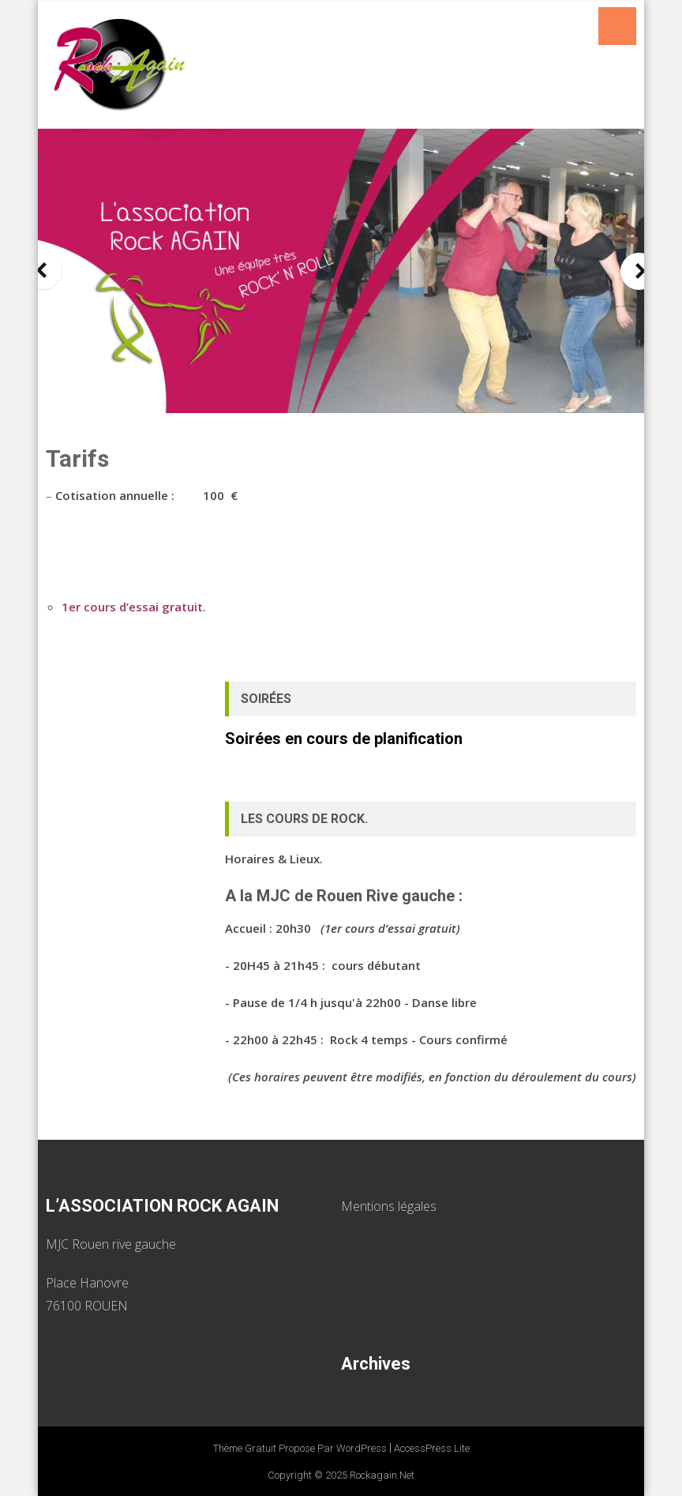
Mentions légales (389, 1206)
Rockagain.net (382, 1475)
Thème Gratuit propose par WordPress (300, 1448)
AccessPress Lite (432, 1448)
